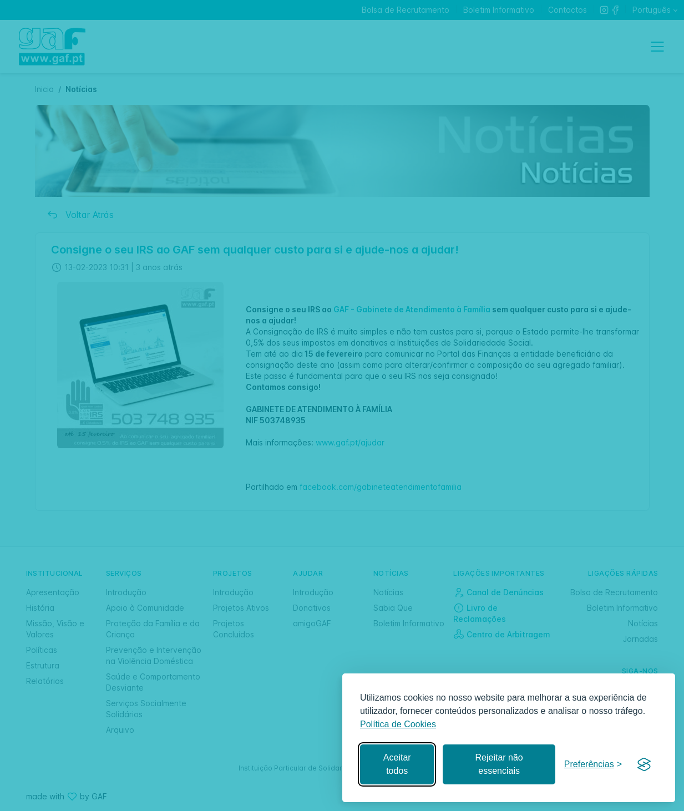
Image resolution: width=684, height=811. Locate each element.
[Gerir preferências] (593, 764)
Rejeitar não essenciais (499, 764)
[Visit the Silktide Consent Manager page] (644, 764)
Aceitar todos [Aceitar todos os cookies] (397, 764)
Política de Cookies (398, 724)
